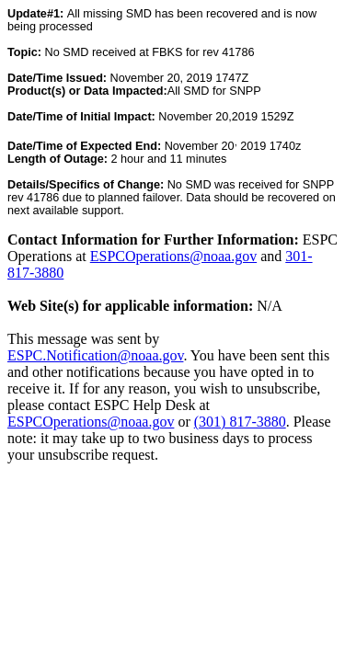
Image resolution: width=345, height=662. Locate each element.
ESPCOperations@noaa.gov (173, 256)
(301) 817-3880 (240, 421)
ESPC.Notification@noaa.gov (95, 355)
